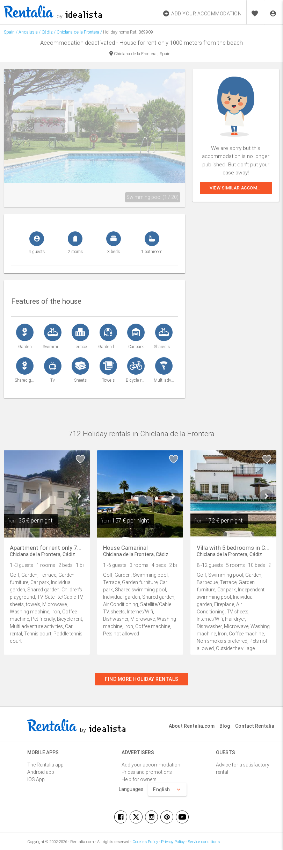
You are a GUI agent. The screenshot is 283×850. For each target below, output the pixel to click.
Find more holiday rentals (142, 679)
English (167, 789)
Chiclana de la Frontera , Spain (139, 54)
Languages (131, 789)
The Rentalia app (45, 765)
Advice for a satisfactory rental (242, 768)
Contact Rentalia (254, 726)
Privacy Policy (172, 841)
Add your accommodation (151, 765)
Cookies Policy (145, 841)
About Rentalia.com (192, 726)
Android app (40, 772)
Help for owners (139, 779)
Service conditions (204, 841)
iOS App (36, 779)
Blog (224, 726)
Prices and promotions (147, 772)
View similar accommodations (241, 188)
